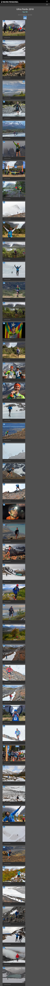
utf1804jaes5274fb (7, 481)
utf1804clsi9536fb (30, 191)
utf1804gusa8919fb (7, 732)
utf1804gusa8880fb (30, 674)
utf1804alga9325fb (30, 75)
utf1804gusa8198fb (30, 423)
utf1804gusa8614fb (30, 249)
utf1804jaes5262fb (30, 36)
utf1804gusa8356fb (7, 307)
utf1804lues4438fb (30, 133)
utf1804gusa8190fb (7, 94)
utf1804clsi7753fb (7, 848)
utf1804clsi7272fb (7, 771)
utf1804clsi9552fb (7, 210)
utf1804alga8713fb (30, 848)
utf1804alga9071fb (7, 75)
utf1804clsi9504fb (7, 384)
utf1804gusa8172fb (7, 249)
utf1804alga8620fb (7, 945)
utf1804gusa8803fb (30, 616)
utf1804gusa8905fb (7, 442)
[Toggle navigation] (47, 1)
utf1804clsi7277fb (7, 36)
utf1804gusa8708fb (30, 442)
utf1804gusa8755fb (30, 481)
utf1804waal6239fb (7, 423)
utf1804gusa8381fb (30, 307)
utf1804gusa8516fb (7, 829)
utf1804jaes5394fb (30, 790)
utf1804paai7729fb (30, 539)
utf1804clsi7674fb (30, 152)
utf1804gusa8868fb (7, 539)
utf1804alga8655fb (7, 964)
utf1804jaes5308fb (30, 597)
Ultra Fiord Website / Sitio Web (25, 14)
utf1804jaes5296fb (30, 210)
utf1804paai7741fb (7, 268)
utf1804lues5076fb (30, 887)
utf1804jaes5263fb (30, 964)
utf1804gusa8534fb (30, 326)
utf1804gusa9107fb (7, 616)
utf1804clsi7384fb (7, 133)
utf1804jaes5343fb (7, 152)
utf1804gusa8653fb (30, 558)
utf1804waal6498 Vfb (31, 945)
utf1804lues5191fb (7, 906)
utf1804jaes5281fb (7, 674)
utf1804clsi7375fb (7, 191)
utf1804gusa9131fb (30, 384)
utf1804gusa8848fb (30, 500)
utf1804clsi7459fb (30, 655)
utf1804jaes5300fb (30, 713)
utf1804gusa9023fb (7, 597)
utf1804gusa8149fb (30, 771)
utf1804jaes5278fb (7, 655)
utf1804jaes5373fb (7, 790)
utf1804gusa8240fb (30, 268)
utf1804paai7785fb (30, 906)
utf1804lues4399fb (30, 829)
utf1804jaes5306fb (7, 887)
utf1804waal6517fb (7, 713)
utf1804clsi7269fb (30, 94)
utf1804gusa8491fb (7, 326)
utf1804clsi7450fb (7, 365)
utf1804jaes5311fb (30, 732)
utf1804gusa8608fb (30, 365)
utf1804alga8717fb (7, 558)
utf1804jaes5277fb (7, 500)
